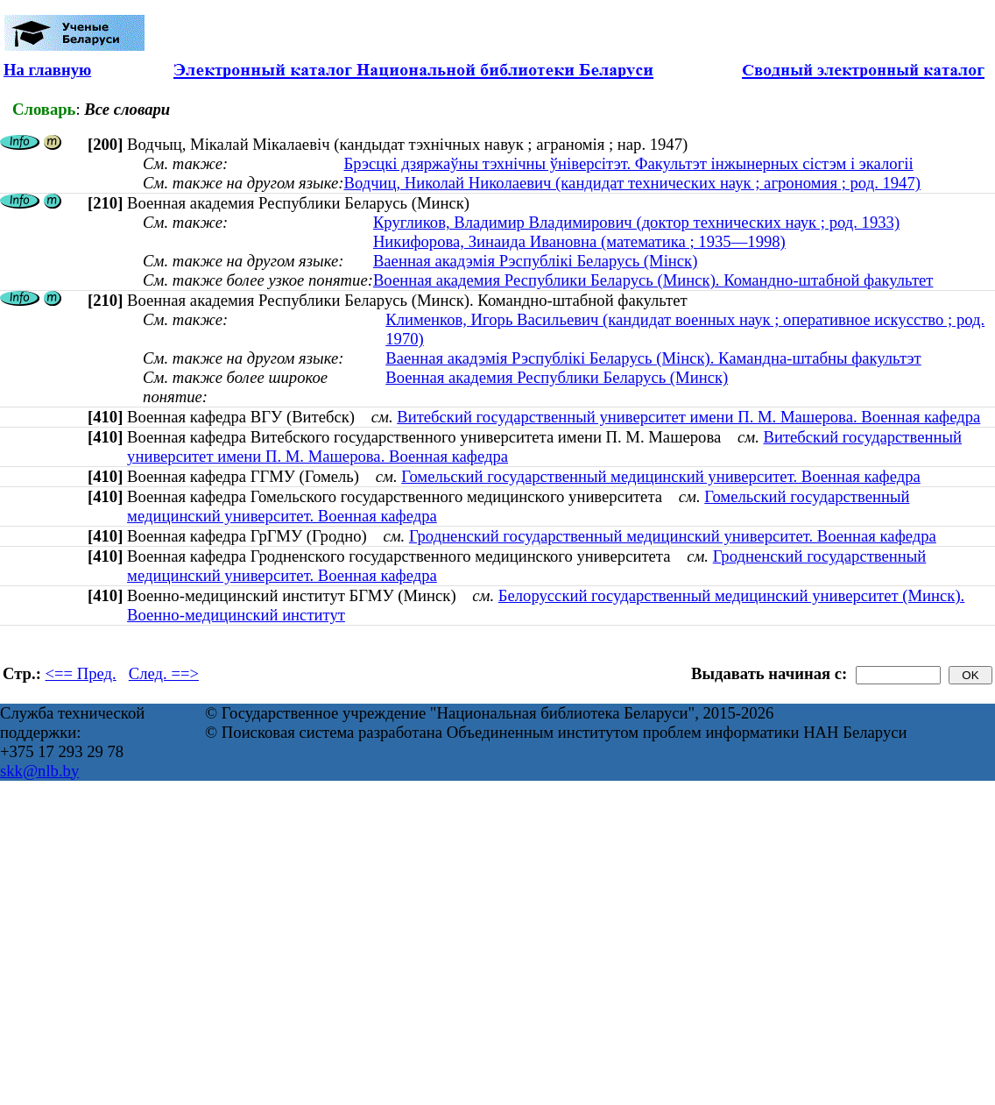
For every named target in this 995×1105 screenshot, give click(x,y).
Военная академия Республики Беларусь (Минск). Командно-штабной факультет (653, 280)
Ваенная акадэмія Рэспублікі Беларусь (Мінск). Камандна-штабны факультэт (653, 358)
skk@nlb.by (39, 770)
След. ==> (164, 673)
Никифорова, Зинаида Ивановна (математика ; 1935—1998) (579, 241)
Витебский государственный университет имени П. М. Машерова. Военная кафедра (688, 416)
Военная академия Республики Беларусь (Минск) (556, 377)
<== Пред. (81, 673)
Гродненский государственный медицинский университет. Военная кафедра (672, 536)
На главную (47, 69)
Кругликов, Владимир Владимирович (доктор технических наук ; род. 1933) (636, 222)
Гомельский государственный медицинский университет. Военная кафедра (661, 476)
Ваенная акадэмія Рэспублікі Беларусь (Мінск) (535, 260)
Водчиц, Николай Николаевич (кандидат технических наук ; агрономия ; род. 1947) (632, 183)
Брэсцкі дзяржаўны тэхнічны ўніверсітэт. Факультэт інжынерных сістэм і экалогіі (628, 163)
